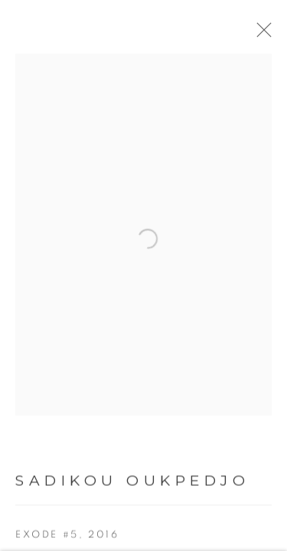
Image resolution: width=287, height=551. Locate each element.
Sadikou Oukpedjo (132, 482)
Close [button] (260, 34)
